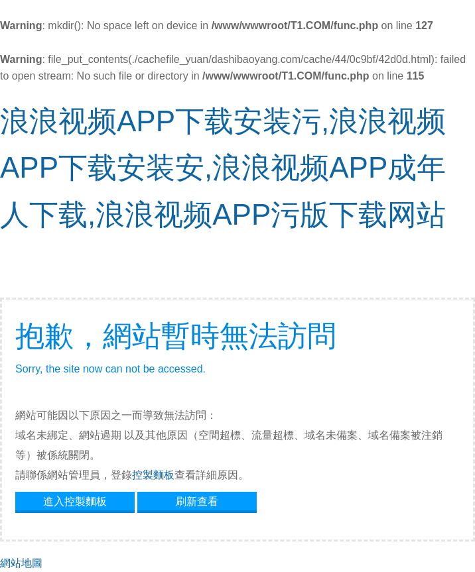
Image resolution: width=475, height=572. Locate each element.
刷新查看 (197, 501)
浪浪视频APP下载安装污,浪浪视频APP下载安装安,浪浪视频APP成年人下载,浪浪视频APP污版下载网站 (223, 168)
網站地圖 (21, 563)
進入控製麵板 (75, 501)
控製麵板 (153, 475)
